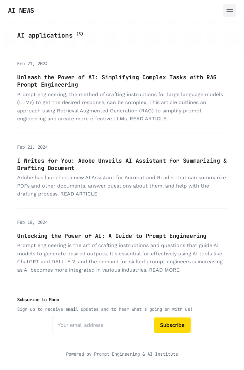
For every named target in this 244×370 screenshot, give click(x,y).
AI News (21, 10)
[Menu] (229, 10)
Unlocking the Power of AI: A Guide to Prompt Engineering (112, 235)
